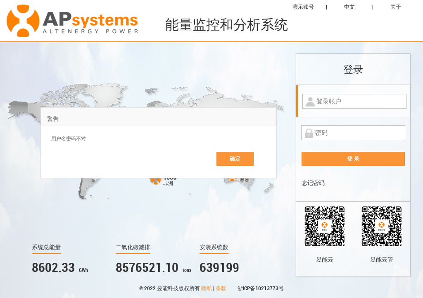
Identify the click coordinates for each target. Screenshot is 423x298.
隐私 (207, 288)
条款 (222, 288)
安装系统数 (214, 247)
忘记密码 (313, 183)
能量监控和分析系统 (226, 25)
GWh (83, 270)
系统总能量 (46, 247)
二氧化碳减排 (133, 247)
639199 (219, 267)
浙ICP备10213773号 (261, 288)
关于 (395, 7)
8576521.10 (147, 267)
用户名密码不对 (68, 139)
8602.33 (53, 267)
